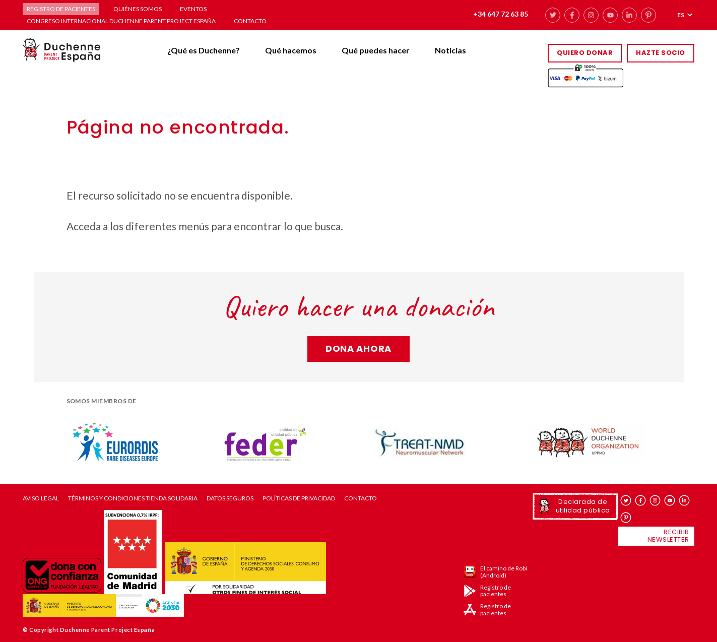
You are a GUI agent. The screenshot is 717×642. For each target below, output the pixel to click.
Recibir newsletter (668, 535)
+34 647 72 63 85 (500, 14)
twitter (552, 15)
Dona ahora (358, 348)
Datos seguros (230, 498)
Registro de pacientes (61, 9)
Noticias (450, 50)
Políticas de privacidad (299, 498)
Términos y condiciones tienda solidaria (133, 498)
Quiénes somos (137, 9)
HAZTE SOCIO (660, 52)
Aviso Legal (41, 498)
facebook (571, 15)
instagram (591, 15)
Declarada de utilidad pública (583, 506)
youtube (610, 15)
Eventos (193, 9)
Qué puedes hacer (376, 50)
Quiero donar (585, 52)
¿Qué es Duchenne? (203, 50)
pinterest (648, 15)
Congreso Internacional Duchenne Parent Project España (121, 21)
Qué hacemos (290, 50)
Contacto (250, 21)
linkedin (629, 15)
